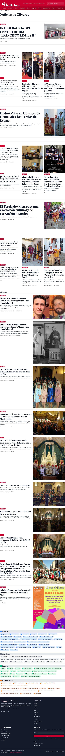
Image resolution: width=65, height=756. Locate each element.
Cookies (52, 751)
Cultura (53, 8)
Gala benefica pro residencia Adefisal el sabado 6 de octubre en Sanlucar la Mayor (15, 592)
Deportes (34, 8)
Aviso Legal (3, 739)
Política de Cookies (5, 735)
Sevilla (16, 8)
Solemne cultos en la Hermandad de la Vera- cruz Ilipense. (15, 512)
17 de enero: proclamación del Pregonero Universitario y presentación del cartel (9, 269)
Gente (28, 8)
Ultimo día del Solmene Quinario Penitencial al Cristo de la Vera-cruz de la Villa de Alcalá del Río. (15, 442)
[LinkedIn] (8, 711)
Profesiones (60, 8)
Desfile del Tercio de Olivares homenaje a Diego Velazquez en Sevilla (30, 273)
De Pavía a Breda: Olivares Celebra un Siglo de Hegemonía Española (8, 82)
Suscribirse (48, 736)
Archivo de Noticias (38, 721)
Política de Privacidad (5, 733)
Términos (57, 751)
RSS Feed (36, 723)
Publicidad (36, 741)
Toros (39, 8)
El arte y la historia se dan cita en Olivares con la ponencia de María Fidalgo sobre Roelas (31, 180)
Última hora (10, 8)
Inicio (1, 10)
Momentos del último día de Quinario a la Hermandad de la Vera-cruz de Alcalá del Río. (16, 416)
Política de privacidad (58, 738)
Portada (4, 8)
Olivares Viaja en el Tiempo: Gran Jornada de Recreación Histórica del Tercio (9, 150)
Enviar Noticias (37, 745)
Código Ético (4, 731)
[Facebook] (1, 711)
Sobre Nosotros (4, 729)
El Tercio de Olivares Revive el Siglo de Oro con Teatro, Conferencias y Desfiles (54, 87)
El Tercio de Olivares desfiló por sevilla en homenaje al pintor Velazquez (9, 243)
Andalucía (22, 8)
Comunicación (46, 8)
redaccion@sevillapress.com (15, 752)
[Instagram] (6, 711)
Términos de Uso (4, 737)
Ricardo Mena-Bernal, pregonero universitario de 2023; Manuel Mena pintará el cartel (14, 300)
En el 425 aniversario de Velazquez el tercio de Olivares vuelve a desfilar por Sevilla (54, 273)
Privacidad (47, 751)
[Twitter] (4, 711)
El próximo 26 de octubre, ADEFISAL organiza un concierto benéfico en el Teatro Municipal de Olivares (53, 181)
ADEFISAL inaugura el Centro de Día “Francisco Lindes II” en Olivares (10, 57)
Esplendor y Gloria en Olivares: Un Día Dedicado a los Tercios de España (32, 87)
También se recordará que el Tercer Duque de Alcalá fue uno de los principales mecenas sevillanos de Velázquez (10, 179)
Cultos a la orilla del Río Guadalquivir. (15, 485)
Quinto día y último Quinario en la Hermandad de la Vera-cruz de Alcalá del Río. (15, 371)
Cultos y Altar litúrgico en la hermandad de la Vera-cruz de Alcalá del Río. (15, 540)
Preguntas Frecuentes (38, 743)
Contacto (3, 740)
